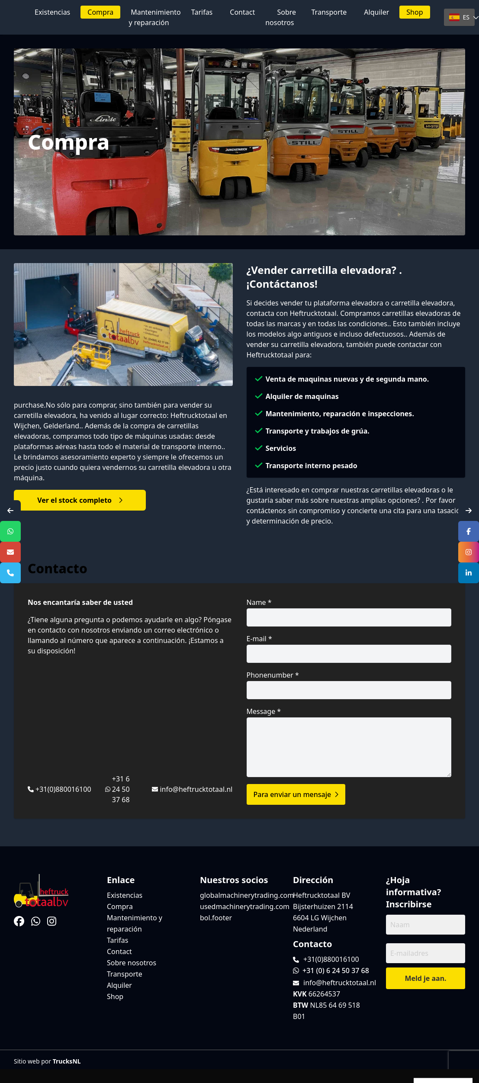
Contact (242, 12)
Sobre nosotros (280, 17)
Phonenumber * (349, 684)
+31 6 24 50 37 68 (121, 789)
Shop (414, 12)
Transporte (329, 12)
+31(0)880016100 (63, 789)
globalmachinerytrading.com (247, 895)
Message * (349, 742)
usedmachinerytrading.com (244, 906)
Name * (349, 612)
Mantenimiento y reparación (154, 17)
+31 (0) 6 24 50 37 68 (331, 970)
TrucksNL (67, 1061)
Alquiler (376, 12)
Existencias (52, 12)
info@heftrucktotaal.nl (196, 789)
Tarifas (201, 12)
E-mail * (349, 648)
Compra (100, 12)
